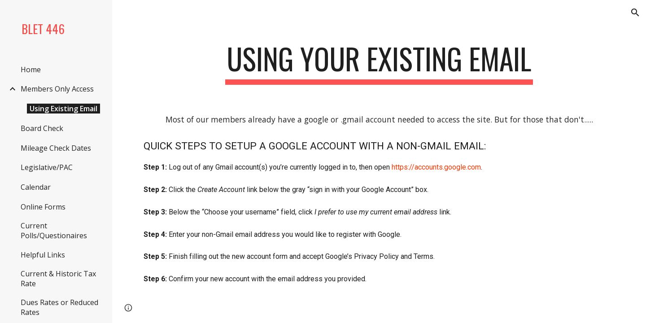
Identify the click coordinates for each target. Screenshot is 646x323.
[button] (635, 12)
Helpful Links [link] (43, 255)
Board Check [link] (42, 128)
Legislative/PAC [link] (47, 167)
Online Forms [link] (43, 207)
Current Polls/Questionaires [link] (54, 230)
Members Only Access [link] (57, 89)
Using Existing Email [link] (63, 108)
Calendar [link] (36, 187)
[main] (379, 63)
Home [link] (31, 69)
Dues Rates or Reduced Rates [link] (59, 307)
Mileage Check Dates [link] (56, 148)
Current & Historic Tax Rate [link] (58, 278)
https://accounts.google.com (436, 167)
